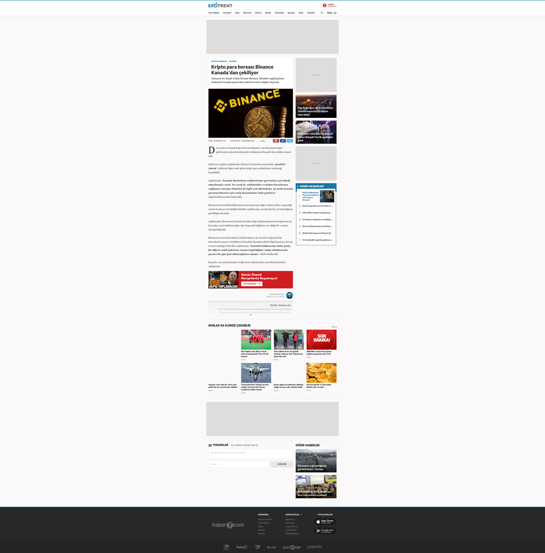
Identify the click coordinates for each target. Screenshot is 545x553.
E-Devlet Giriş (292, 526)
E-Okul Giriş (291, 530)
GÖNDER (282, 464)
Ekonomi (247, 13)
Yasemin (314, 547)
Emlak (268, 13)
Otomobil (279, 13)
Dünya (258, 13)
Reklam (261, 530)
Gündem (227, 13)
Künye (261, 526)
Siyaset (291, 13)
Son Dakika (213, 13)
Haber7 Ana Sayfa (328, 5)
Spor (237, 13)
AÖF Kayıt (290, 523)
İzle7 (291, 547)
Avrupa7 (257, 547)
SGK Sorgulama (292, 533)
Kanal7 (226, 547)
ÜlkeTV (271, 547)
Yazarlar (311, 13)
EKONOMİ (232, 61)
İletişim (261, 533)
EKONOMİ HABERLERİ (219, 61)
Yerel (301, 13)
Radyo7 (242, 547)
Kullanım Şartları (265, 519)
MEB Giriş (290, 519)
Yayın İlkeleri (263, 523)
